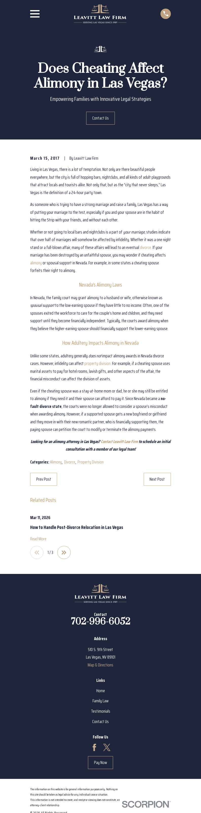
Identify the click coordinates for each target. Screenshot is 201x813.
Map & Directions (100, 665)
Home (100, 691)
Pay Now (100, 763)
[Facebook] (94, 748)
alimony (36, 263)
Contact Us (100, 118)
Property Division (91, 462)
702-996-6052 (100, 622)
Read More (38, 539)
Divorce (69, 462)
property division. (97, 363)
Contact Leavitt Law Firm (119, 441)
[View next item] (65, 553)
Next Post (157, 479)
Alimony (56, 462)
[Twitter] (107, 748)
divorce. (146, 247)
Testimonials (100, 711)
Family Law (100, 701)
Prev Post (43, 479)
